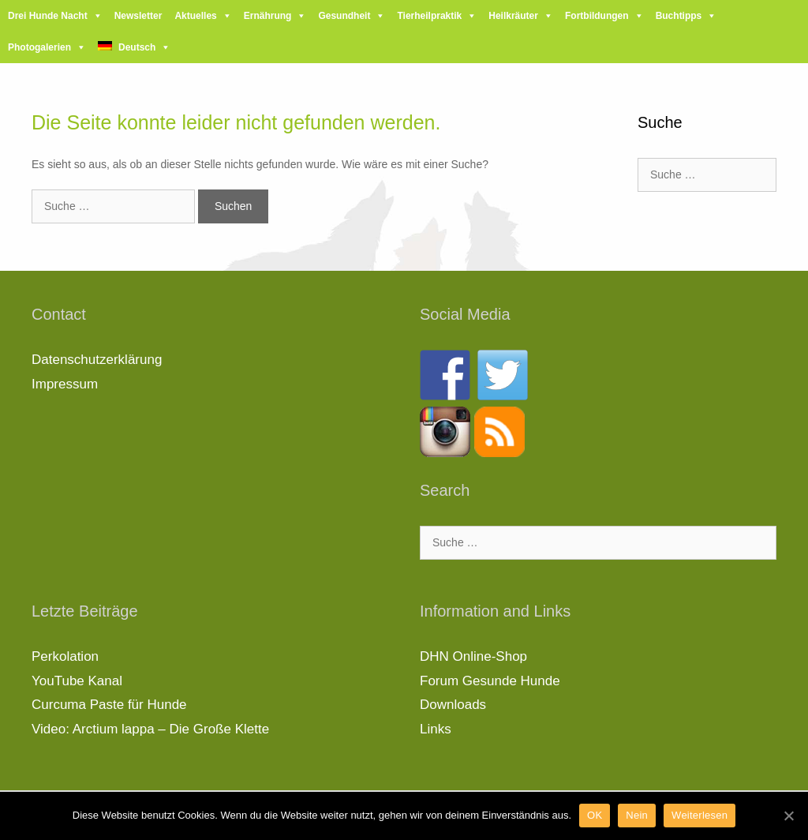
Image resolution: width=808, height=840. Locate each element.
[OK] (788, 815)
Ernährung (268, 15)
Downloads (453, 704)
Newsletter (138, 15)
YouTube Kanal (77, 680)
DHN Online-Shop (473, 656)
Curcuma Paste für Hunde (109, 704)
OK (594, 815)
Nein (637, 815)
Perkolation (65, 656)
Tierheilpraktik (429, 15)
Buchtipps (679, 15)
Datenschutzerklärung (97, 359)
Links (435, 729)
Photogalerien (39, 47)
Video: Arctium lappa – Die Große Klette (150, 729)
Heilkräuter (513, 15)
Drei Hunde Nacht (48, 15)
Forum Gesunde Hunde (490, 680)
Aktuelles (195, 15)
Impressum (65, 384)
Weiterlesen (699, 815)
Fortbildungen (597, 15)
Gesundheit (344, 15)
